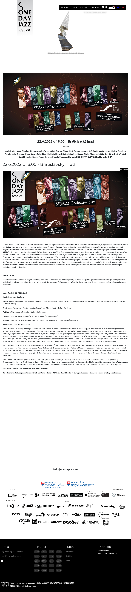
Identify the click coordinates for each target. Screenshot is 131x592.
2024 (44, 570)
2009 (44, 552)
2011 (59, 552)
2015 (59, 556)
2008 (37, 552)
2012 (37, 556)
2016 (37, 561)
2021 (51, 566)
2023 (37, 570)
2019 (37, 566)
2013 (44, 556)
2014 (51, 556)
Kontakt (84, 7)
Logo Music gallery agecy (11, 556)
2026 (59, 570)
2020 (44, 566)
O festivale (70, 552)
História (64, 7)
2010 (51, 552)
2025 (51, 570)
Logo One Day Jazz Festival (12, 552)
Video (74, 7)
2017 (44, 561)
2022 (59, 566)
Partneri (95, 7)
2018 (59, 561)
